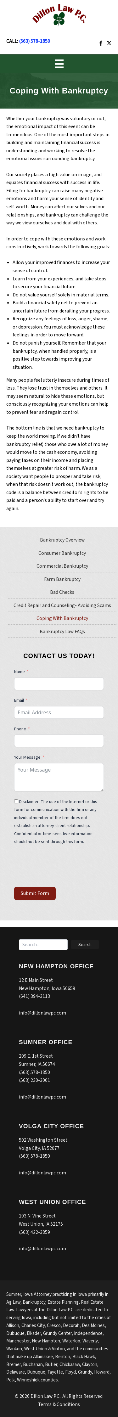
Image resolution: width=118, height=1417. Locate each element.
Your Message (27, 757)
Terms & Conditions (59, 1404)
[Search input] (43, 944)
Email (19, 700)
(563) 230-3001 (34, 1080)
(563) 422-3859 (34, 1232)
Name (19, 672)
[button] (85, 944)
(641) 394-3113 (34, 996)
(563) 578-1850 (34, 41)
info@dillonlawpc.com (42, 1012)
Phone (20, 729)
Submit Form (35, 893)
